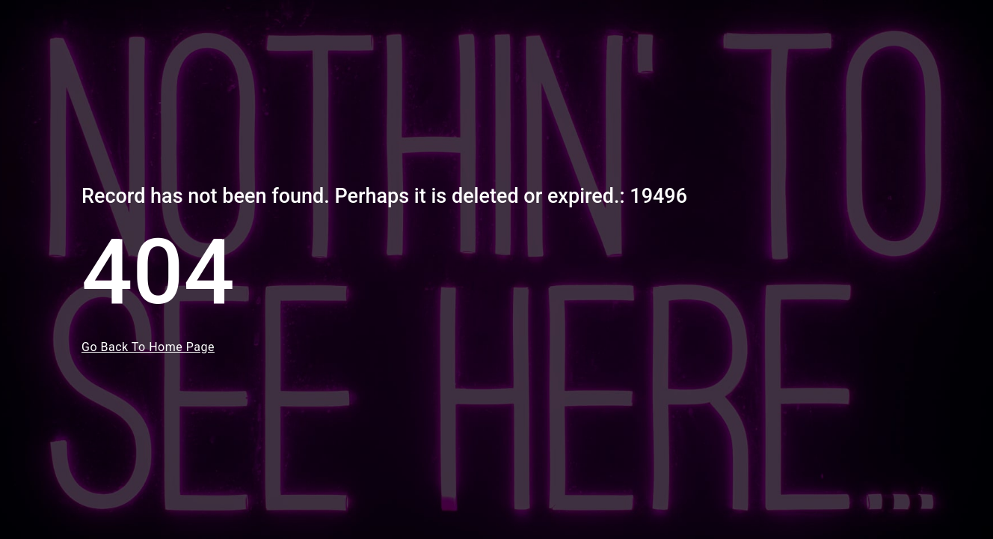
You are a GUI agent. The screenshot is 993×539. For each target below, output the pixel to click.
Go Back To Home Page (148, 347)
